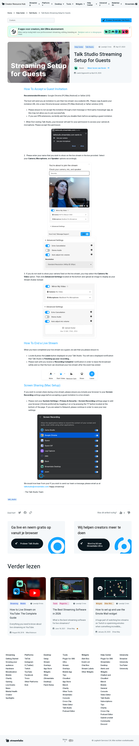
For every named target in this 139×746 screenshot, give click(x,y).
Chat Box (85, 665)
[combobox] (31, 20)
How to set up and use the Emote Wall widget (110, 611)
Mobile (8, 675)
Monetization (11, 672)
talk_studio (12, 499)
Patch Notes (49, 685)
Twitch (27, 668)
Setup (46, 659)
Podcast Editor (69, 711)
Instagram (29, 662)
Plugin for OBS (69, 659)
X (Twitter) (29, 665)
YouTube (28, 672)
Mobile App (67, 672)
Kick (26, 685)
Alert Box (85, 659)
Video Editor (68, 705)
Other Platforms (31, 682)
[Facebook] (25, 513)
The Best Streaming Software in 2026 (69, 611)
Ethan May (71, 628)
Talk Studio (33, 13)
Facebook (29, 675)
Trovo (27, 678)
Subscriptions (106, 701)
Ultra (65, 662)
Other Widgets (88, 672)
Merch (65, 685)
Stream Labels (88, 668)
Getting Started (12, 659)
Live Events (10, 685)
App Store (48, 668)
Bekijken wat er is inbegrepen (89, 33)
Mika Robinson (31, 632)
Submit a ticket (107, 718)
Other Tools (67, 691)
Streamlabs (131, 4)
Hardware (10, 668)
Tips (64, 675)
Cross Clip (67, 701)
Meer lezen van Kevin (98, 68)
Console (104, 691)
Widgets (47, 672)
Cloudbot (66, 678)
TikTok (27, 659)
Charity (9, 678)
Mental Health (11, 691)
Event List (86, 662)
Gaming (9, 682)
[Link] (30, 512)
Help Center (20, 13)
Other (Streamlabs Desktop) (49, 678)
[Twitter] (19, 513)
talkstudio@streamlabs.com (36, 486)
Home (10, 13)
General (104, 688)
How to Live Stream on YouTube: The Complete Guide (23, 613)
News (8, 688)
